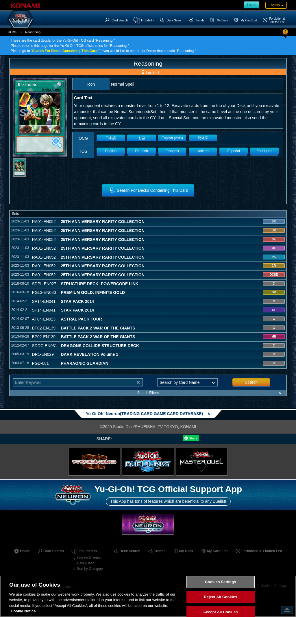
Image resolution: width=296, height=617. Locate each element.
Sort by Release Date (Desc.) (89, 560)
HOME (13, 32)
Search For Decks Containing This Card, (65, 51)
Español (233, 151)
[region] (148, 596)
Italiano (203, 151)
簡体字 (203, 138)
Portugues (264, 151)
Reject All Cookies (220, 597)
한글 (141, 138)
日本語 (111, 138)
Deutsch (141, 151)
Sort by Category (90, 569)
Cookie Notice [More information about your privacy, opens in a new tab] (23, 611)
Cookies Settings (220, 582)
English (110, 151)
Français (172, 151)
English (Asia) (172, 138)
